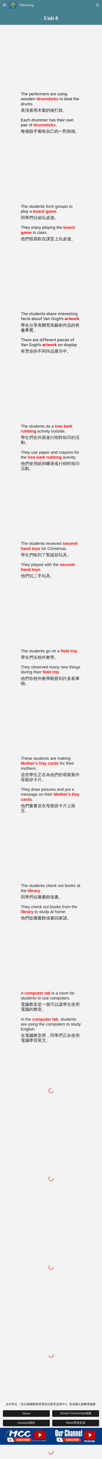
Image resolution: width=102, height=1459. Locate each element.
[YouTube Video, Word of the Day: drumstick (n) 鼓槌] (51, 58)
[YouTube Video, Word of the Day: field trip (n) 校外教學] (51, 615)
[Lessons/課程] (26, 1423)
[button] (4, 5)
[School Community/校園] (75, 1413)
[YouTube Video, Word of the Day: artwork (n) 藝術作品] (51, 277)
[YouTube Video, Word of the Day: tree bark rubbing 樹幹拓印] (51, 390)
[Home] (26, 1413)
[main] (51, 17)
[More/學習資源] (75, 1423)
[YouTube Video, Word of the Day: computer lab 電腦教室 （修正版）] (51, 957)
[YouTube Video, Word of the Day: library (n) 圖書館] (51, 849)
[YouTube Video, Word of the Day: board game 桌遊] (51, 170)
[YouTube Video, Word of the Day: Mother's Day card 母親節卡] (51, 722)
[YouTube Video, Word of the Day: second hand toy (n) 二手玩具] (51, 507)
